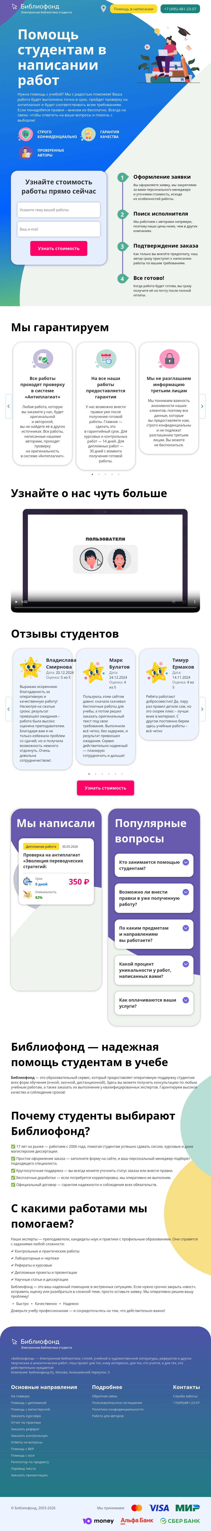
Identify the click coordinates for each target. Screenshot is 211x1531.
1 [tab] (92, 474)
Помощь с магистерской (30, 1409)
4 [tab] (112, 474)
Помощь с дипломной (28, 1402)
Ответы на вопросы (27, 1442)
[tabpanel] (42, 403)
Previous (8, 406)
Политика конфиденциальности (117, 1409)
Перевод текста (23, 1468)
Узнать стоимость (105, 788)
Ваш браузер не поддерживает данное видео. (105, 559)
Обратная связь (104, 1396)
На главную (20, 1396)
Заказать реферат (25, 1429)
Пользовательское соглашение (117, 1402)
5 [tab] (118, 474)
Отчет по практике (26, 1422)
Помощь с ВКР (22, 1448)
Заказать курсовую (26, 1416)
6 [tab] (122, 774)
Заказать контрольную (29, 1435)
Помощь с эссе (22, 1455)
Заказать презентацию (29, 1475)
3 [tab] (105, 474)
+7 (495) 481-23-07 (180, 8)
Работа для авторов (107, 1416)
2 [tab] (99, 474)
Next (202, 406)
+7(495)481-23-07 (186, 1402)
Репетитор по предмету (30, 1462)
